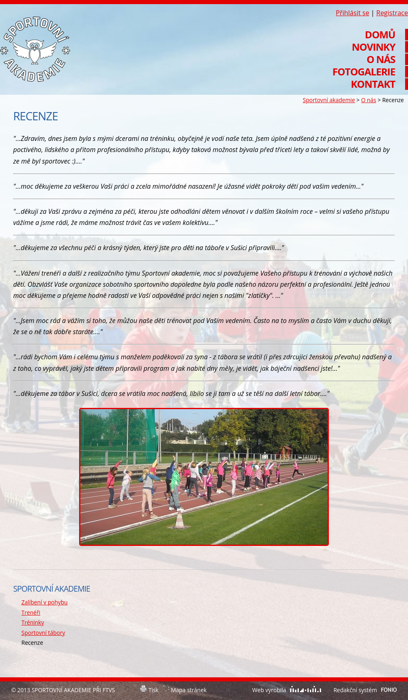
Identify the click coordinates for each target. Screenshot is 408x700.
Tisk (153, 690)
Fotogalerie (364, 71)
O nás (368, 100)
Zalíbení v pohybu (44, 602)
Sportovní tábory (43, 633)
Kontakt (373, 84)
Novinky (373, 47)
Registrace (392, 12)
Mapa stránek (189, 690)
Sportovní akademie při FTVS (35, 49)
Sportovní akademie (329, 100)
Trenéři (30, 612)
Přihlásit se (352, 12)
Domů (380, 34)
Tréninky (32, 622)
